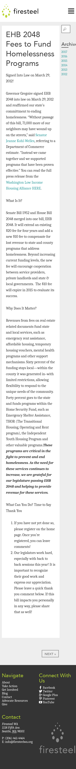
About (6, 682)
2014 (64, 65)
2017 (64, 52)
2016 (64, 56)
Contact (7, 697)
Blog (5, 693)
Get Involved (10, 690)
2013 (64, 70)
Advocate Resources (15, 701)
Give (4, 704)
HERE (36, 188)
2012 (64, 74)
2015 (64, 61)
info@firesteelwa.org (19, 742)
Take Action (9, 686)
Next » (50, 654)
